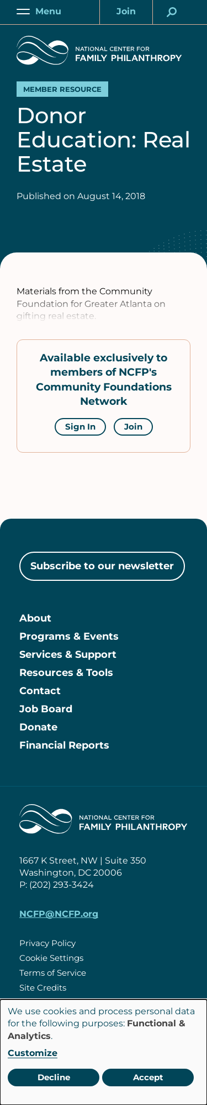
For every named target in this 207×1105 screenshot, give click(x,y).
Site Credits (42, 987)
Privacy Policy (47, 943)
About (35, 618)
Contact (40, 691)
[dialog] (103, 1052)
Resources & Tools (66, 673)
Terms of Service (52, 972)
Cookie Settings (51, 958)
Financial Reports (64, 745)
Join (133, 426)
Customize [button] (32, 1053)
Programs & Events (69, 636)
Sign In (80, 426)
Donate (38, 727)
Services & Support (67, 654)
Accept (148, 1077)
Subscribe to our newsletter (102, 566)
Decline (54, 1077)
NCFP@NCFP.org (58, 914)
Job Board (45, 709)
